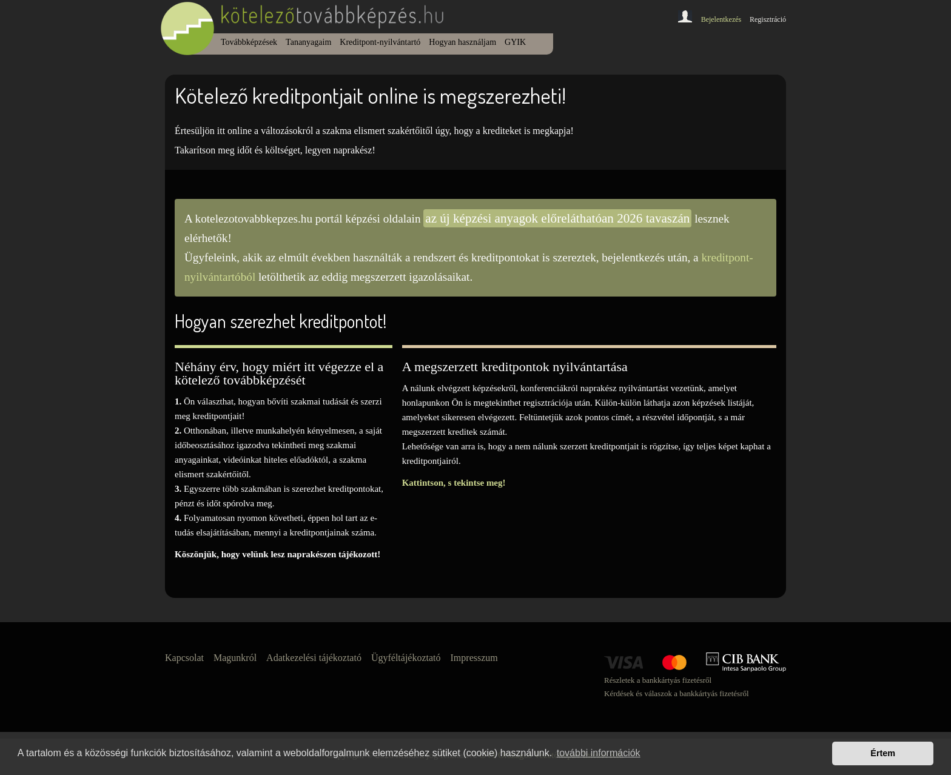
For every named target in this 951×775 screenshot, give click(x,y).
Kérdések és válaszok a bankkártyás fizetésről (676, 693)
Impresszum (474, 658)
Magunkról (235, 658)
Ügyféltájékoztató (406, 658)
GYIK (515, 42)
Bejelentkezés (721, 19)
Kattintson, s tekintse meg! (454, 483)
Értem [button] (882, 753)
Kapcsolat (184, 658)
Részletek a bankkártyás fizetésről (657, 680)
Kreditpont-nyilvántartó (380, 42)
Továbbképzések (249, 42)
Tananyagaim (308, 42)
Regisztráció (768, 19)
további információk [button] (598, 753)
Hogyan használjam (462, 42)
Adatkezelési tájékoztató (313, 658)
